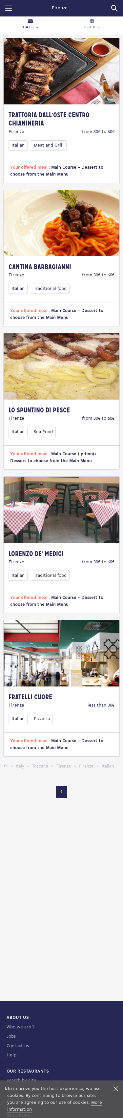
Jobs (11, 1036)
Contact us (18, 1046)
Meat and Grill (49, 145)
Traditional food (50, 288)
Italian (18, 145)
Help (11, 1055)
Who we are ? (20, 1027)
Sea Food (43, 432)
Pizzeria (42, 718)
